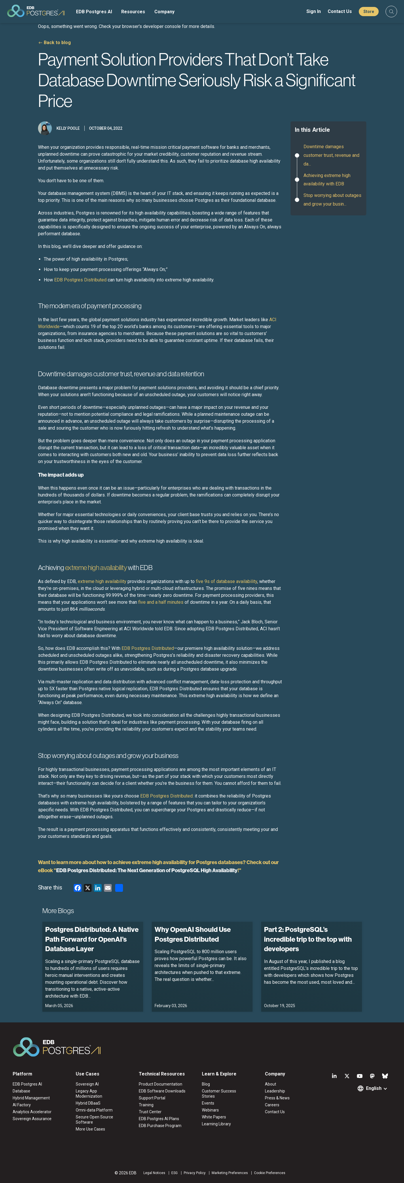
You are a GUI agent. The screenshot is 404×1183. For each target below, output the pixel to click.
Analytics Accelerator (32, 1111)
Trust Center (150, 1111)
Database (21, 1091)
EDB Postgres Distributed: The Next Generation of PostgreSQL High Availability (147, 870)
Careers (272, 1105)
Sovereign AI (87, 1084)
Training (146, 1105)
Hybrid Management (31, 1098)
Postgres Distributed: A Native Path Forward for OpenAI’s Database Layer (92, 939)
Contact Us (340, 11)
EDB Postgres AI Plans (159, 1118)
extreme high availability (102, 581)
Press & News (277, 1098)
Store (368, 11)
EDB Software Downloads (162, 1091)
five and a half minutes (160, 602)
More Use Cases (90, 1129)
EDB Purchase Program (160, 1125)
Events (208, 1103)
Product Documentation (160, 1084)
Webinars (210, 1110)
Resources (133, 11)
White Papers (214, 1117)
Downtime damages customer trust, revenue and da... (331, 155)
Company (164, 11)
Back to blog (57, 42)
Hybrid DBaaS (88, 1103)
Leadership (275, 1091)
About (270, 1084)
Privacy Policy (195, 1173)
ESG (174, 1173)
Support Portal (152, 1098)
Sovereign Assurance (32, 1118)
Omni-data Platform (94, 1110)
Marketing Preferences (230, 1173)
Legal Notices (154, 1173)
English (374, 1088)
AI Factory (22, 1105)
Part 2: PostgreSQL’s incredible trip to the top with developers (308, 939)
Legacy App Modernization (89, 1094)
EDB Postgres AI (94, 11)
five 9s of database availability (226, 581)
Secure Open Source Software (94, 1119)
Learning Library (216, 1124)
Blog (206, 1084)
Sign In (313, 11)
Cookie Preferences (269, 1173)
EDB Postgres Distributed (80, 280)
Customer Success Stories (219, 1094)
